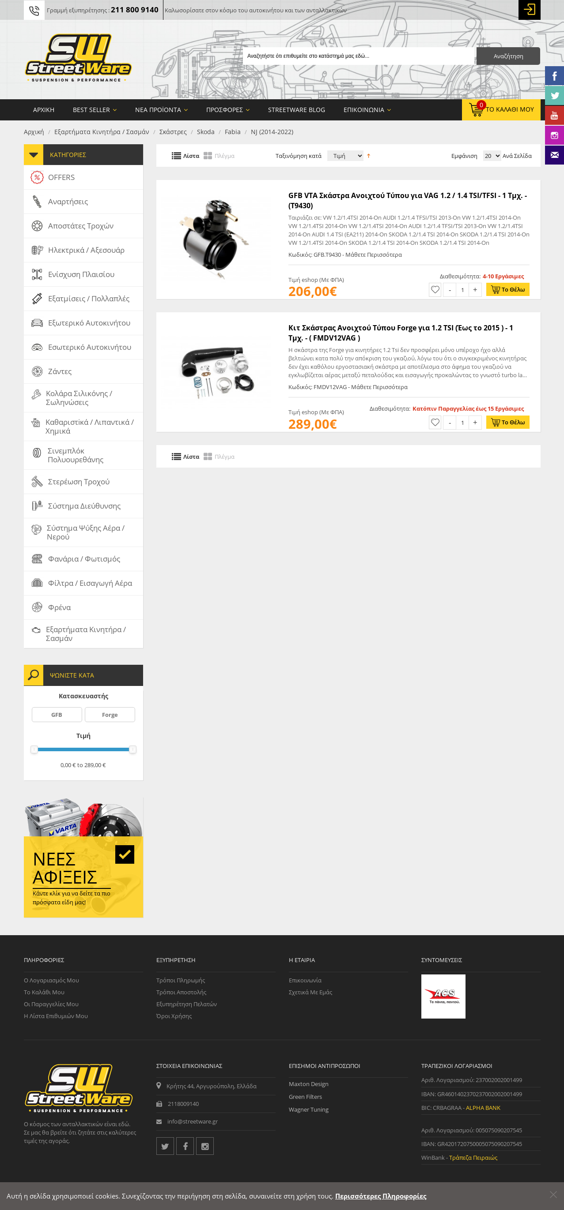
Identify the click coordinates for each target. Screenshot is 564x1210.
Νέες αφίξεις (65, 868)
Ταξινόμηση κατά (299, 156)
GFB (56, 715)
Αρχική (34, 131)
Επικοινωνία (305, 980)
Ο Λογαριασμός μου (51, 980)
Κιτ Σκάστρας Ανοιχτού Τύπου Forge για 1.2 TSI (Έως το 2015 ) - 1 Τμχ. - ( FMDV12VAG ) (400, 332)
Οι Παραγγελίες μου (51, 1004)
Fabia (233, 131)
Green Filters (305, 1097)
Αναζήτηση (508, 56)
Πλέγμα (225, 155)
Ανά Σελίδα (516, 156)
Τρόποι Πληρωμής (180, 980)
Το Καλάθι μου (44, 992)
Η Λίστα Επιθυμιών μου (56, 1016)
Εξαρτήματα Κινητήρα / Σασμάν (101, 131)
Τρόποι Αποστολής (181, 992)
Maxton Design (309, 1084)
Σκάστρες (173, 131)
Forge (110, 715)
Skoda (206, 131)
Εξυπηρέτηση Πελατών (186, 1004)
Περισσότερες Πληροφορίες (380, 1195)
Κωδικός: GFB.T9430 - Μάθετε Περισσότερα (345, 254)
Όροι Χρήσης (174, 1016)
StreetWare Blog (296, 109)
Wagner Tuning (309, 1109)
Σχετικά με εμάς (310, 992)
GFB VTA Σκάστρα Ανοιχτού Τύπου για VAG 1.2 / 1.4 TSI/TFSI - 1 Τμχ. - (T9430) (407, 200)
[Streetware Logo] (78, 59)
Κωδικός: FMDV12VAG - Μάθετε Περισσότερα (348, 387)
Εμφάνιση (464, 156)
